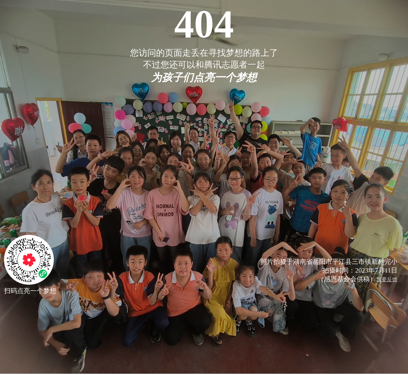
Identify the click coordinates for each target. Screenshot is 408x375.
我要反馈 (386, 279)
